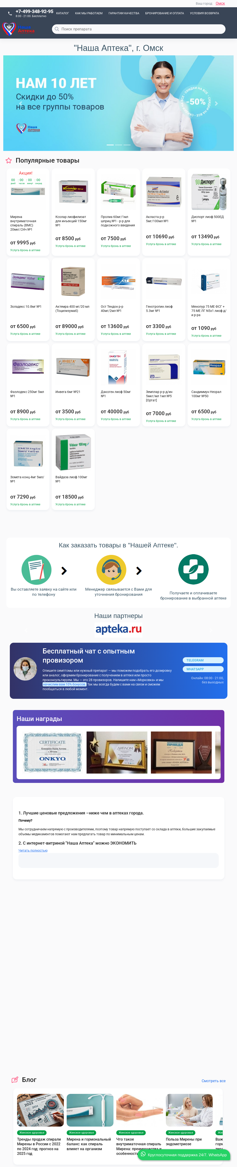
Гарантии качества (124, 13)
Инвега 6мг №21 (67, 392)
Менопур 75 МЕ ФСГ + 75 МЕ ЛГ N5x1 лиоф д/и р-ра (208, 311)
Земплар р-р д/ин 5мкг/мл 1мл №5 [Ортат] (159, 396)
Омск (220, 3)
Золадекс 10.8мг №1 (26, 306)
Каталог (62, 13)
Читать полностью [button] (32, 850)
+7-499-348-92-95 (34, 11)
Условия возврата (204, 13)
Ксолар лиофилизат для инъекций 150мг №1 (71, 221)
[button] (20, 103)
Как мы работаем (88, 13)
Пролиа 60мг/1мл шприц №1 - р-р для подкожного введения (118, 221)
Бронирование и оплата (164, 13)
